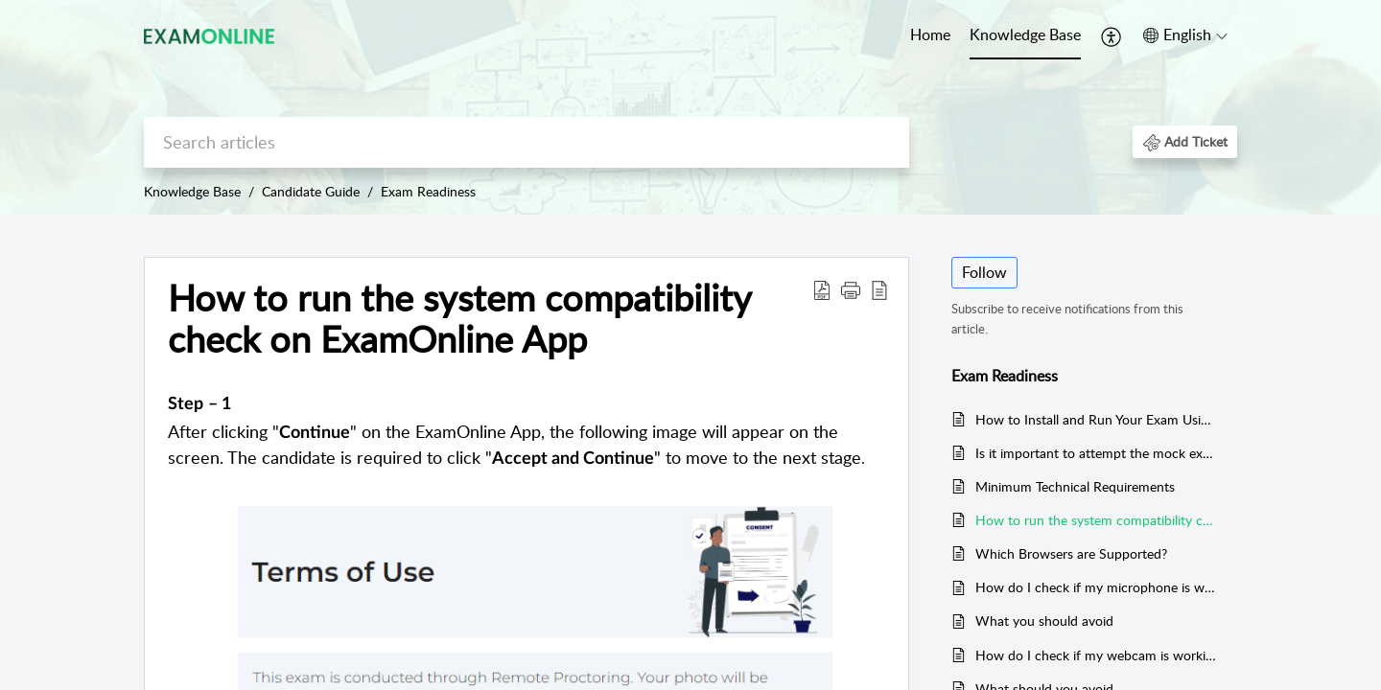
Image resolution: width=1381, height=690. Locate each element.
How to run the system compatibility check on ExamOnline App (1096, 520)
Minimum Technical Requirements (1075, 486)
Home (930, 34)
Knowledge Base (1025, 34)
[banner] (690, 107)
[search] (526, 142)
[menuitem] (930, 36)
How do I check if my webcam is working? (1096, 655)
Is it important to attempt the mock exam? (1096, 453)
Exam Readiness (428, 191)
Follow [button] (984, 272)
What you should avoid (1044, 620)
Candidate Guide (311, 191)
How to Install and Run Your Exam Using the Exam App (1096, 419)
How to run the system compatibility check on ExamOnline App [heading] (459, 319)
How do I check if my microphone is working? (1096, 587)
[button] (1112, 36)
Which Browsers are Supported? (1071, 553)
